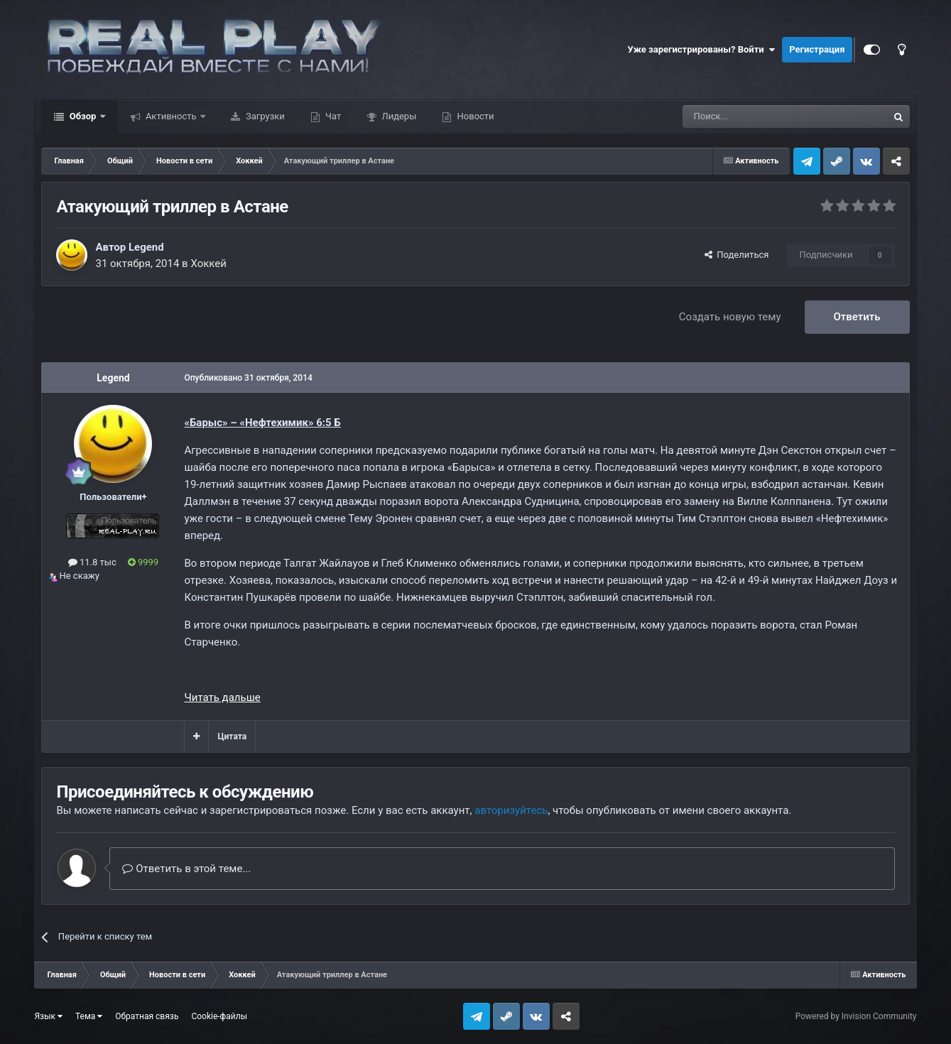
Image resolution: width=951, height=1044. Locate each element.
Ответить (857, 316)
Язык (48, 1016)
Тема (88, 1016)
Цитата (231, 736)
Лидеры (397, 116)
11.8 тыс (92, 562)
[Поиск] (753, 116)
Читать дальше (222, 697)
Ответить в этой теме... (186, 868)
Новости (474, 116)
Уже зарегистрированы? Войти (702, 49)
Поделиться (737, 254)
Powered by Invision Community (856, 1016)
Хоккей (208, 263)
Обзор (82, 116)
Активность (171, 116)
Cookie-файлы (219, 1016)
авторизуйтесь (511, 810)
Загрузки (264, 116)
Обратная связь (146, 1016)
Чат (332, 116)
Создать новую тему (730, 316)
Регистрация (816, 49)
